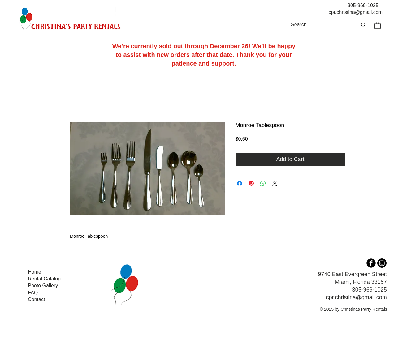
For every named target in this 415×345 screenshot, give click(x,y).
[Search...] (317, 25)
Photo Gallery (43, 285)
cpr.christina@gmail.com (356, 297)
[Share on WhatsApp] (263, 183)
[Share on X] (275, 183)
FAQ (33, 292)
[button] (377, 25)
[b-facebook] (371, 263)
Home (34, 272)
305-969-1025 (363, 5)
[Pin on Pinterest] (251, 183)
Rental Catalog (44, 278)
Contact (36, 299)
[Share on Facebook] (239, 183)
